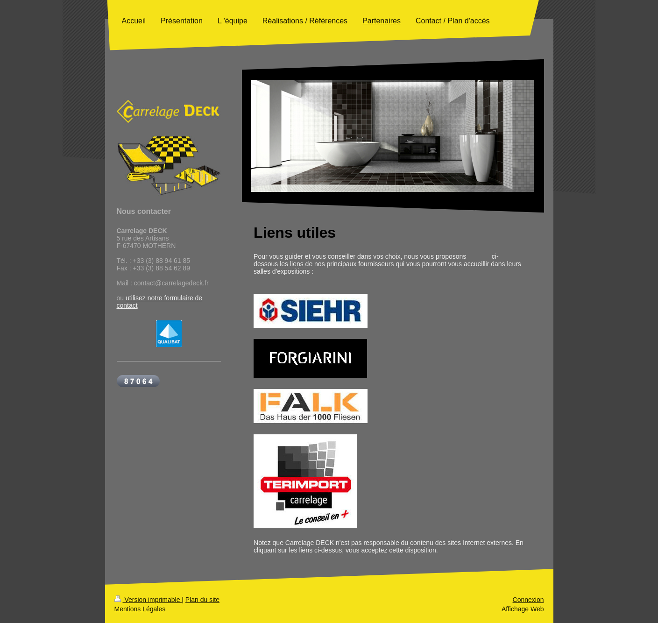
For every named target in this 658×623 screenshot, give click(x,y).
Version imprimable (148, 599)
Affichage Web (523, 609)
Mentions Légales (140, 609)
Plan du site (202, 599)
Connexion (528, 599)
